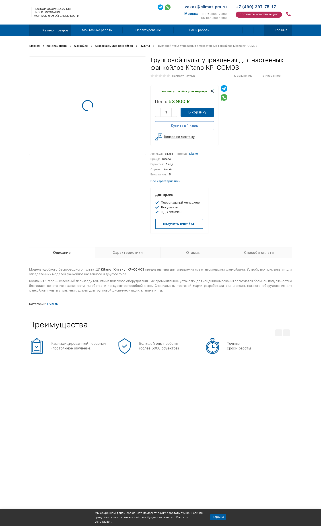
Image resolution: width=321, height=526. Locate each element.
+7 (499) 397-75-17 (256, 6)
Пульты (145, 45)
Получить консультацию (258, 14)
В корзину (197, 112)
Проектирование (148, 30)
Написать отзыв (183, 76)
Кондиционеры (57, 45)
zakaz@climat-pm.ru (206, 6)
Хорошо (218, 517)
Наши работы (199, 30)
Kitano (193, 153)
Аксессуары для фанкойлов (114, 45)
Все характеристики (165, 181)
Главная (34, 45)
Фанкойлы (81, 45)
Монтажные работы (97, 30)
